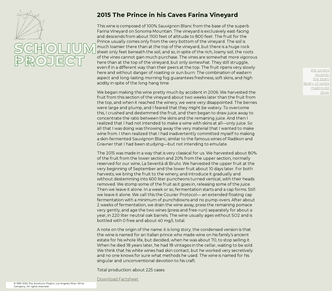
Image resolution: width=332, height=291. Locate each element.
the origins (320, 70)
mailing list (320, 88)
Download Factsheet (118, 279)
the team (321, 79)
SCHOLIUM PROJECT (55, 54)
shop (324, 92)
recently (322, 75)
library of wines (316, 83)
